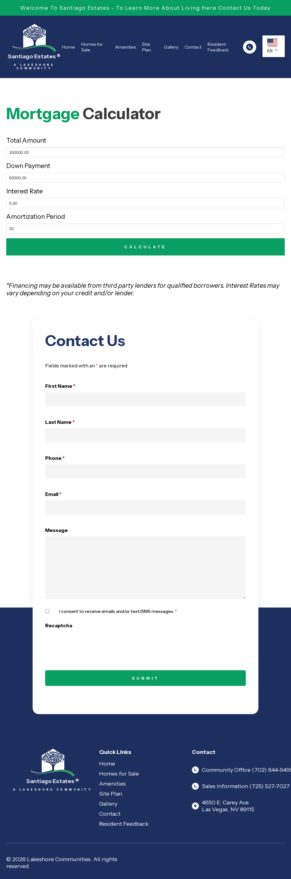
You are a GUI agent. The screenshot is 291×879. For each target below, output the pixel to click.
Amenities (125, 47)
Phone (55, 458)
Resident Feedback (218, 47)
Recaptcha (58, 625)
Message (56, 530)
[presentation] (92, 644)
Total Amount (26, 140)
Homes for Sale (92, 47)
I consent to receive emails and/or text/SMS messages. (118, 611)
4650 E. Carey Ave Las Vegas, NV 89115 (223, 806)
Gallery (171, 47)
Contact (193, 47)
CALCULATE (145, 246)
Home (68, 47)
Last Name (60, 422)
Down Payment (28, 166)
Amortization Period (35, 216)
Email (53, 494)
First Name (60, 386)
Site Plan (146, 47)
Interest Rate (24, 191)
